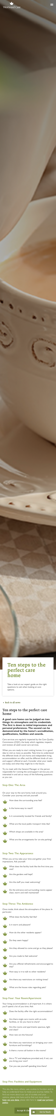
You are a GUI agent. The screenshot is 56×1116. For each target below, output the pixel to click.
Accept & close (24, 1110)
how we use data (10, 1100)
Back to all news (12, 702)
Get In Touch (45, 1112)
